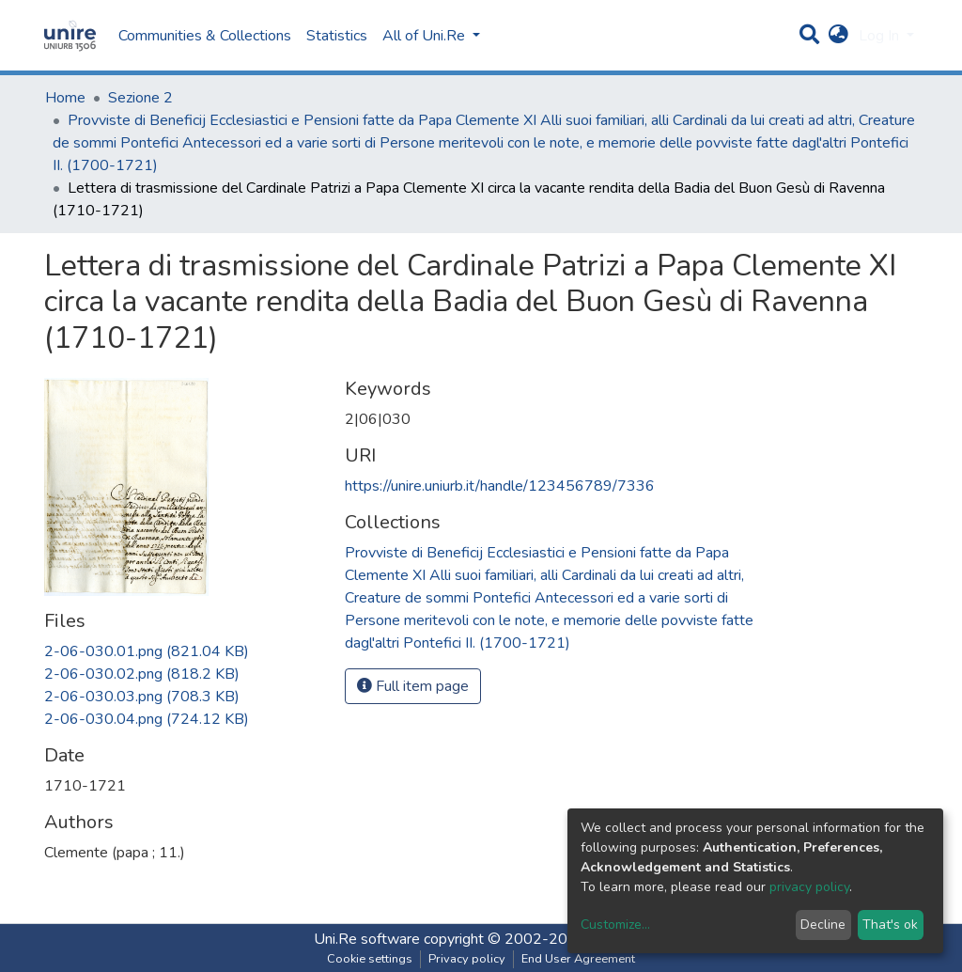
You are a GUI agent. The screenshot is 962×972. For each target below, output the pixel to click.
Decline (823, 924)
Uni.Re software (367, 939)
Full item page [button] (413, 686)
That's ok (890, 924)
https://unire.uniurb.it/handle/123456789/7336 (500, 486)
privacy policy (809, 887)
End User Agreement (578, 958)
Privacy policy (466, 958)
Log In (881, 35)
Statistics (336, 35)
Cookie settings (369, 958)
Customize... (615, 924)
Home (65, 97)
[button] (838, 35)
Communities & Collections (204, 35)
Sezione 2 (140, 97)
